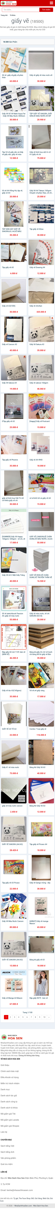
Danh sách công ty (9, 1101)
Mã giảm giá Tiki (8, 1114)
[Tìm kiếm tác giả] (20, 10)
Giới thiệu (5, 1065)
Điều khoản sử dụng (10, 1077)
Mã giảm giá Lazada (10, 1120)
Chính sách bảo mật (10, 1071)
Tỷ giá (15, 1198)
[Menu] (51, 3)
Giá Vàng (38, 1198)
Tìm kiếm (46, 9)
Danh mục (5, 1089)
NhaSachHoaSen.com (23, 1206)
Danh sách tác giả (9, 1095)
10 (44, 1017)
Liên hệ (4, 1132)
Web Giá (46, 1198)
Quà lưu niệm (7, 1164)
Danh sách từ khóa (9, 1108)
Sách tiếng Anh (7, 1152)
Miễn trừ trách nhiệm (10, 1083)
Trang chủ (4, 15)
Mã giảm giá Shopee (10, 1126)
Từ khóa (12, 15)
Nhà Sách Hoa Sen (40, 1206)
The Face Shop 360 (26, 1198)
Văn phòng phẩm (8, 1158)
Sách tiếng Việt (7, 1146)
